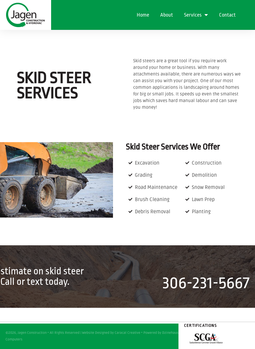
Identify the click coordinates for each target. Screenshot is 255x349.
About (166, 15)
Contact (227, 15)
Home (143, 15)
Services (196, 14)
